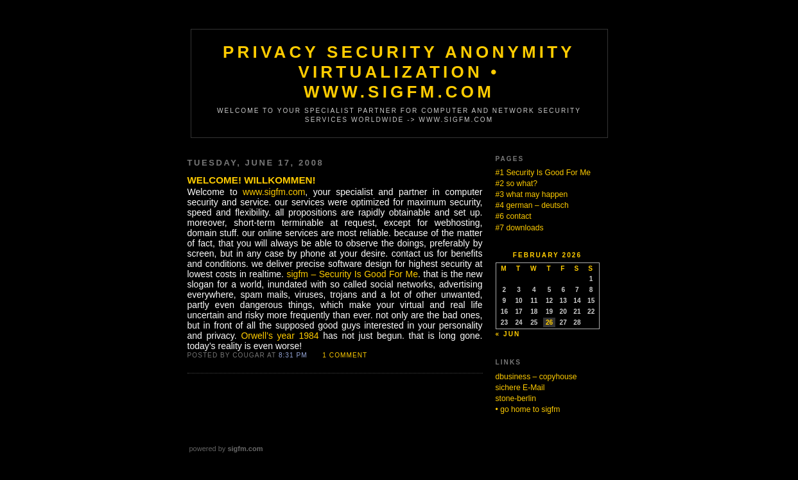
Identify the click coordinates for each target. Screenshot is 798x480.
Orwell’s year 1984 (279, 335)
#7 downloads (520, 227)
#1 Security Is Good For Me (543, 172)
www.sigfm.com (274, 192)
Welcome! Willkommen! (251, 180)
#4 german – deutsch (532, 205)
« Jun (508, 334)
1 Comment (344, 355)
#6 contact (514, 216)
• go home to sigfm (528, 409)
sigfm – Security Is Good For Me (351, 274)
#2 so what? (517, 183)
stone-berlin (516, 398)
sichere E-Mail (520, 387)
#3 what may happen (532, 194)
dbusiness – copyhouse (536, 376)
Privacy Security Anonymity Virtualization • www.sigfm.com (399, 71)
